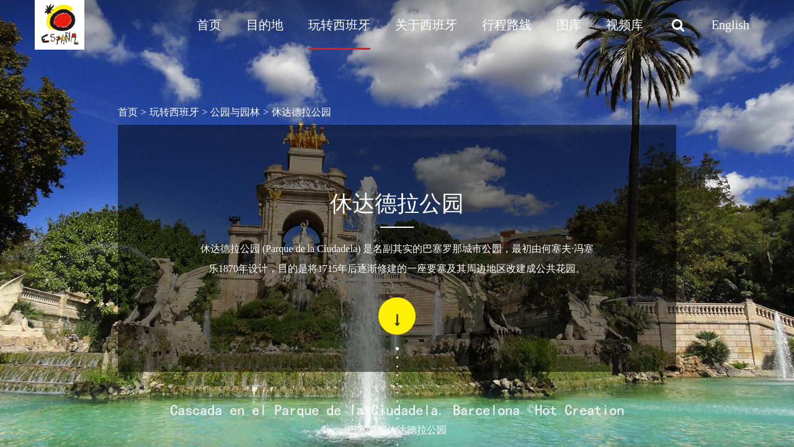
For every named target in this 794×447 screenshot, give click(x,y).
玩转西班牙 (339, 25)
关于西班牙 (426, 25)
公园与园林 (235, 112)
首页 (209, 25)
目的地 (264, 25)
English (730, 25)
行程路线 (507, 25)
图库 (568, 25)
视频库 (624, 25)
